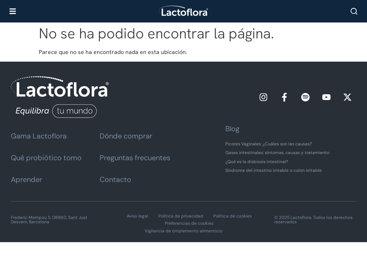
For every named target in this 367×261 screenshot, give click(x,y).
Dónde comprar (126, 136)
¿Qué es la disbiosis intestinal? (256, 162)
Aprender (26, 179)
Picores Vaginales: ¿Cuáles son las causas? (268, 144)
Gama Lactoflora (39, 136)
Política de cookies (232, 216)
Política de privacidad (180, 216)
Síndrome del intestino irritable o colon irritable (273, 170)
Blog (232, 128)
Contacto (115, 179)
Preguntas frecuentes (135, 157)
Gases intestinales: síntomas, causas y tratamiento (277, 153)
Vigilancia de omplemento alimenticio (183, 231)
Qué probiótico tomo (46, 157)
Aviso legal (137, 216)
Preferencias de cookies (189, 223)
